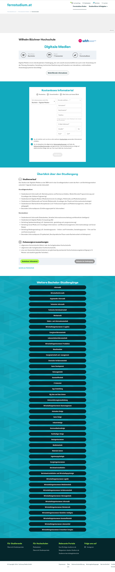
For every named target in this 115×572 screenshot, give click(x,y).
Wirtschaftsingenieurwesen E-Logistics (57, 327)
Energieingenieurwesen (57, 462)
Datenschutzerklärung (78, 564)
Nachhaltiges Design (57, 434)
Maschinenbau (57, 349)
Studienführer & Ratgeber (97, 6)
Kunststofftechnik (57, 377)
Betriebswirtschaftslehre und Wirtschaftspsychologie (57, 473)
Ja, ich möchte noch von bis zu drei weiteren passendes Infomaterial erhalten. (58, 140)
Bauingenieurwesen (57, 439)
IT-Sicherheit (57, 383)
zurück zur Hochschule (26, 268)
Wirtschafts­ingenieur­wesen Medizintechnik (57, 484)
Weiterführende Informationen (57, 73)
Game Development (57, 366)
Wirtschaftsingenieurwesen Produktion (57, 344)
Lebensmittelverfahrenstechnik (57, 338)
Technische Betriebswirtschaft (57, 310)
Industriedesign (57, 422)
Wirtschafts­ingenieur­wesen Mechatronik (57, 507)
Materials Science (57, 451)
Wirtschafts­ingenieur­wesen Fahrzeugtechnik (57, 496)
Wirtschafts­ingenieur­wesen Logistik (57, 479)
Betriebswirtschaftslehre (57, 468)
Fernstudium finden (79, 6)
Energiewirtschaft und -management (57, 355)
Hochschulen (63, 139)
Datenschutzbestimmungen (42, 146)
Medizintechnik (57, 445)
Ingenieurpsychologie (57, 456)
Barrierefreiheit (105, 564)
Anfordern (57, 155)
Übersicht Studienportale (15, 547)
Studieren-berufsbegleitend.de (69, 553)
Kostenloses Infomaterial (30, 261)
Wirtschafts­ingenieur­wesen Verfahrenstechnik (57, 490)
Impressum (62, 564)
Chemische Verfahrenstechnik (57, 360)
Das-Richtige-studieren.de (67, 547)
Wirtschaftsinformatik (57, 293)
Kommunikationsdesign (57, 428)
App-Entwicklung (57, 389)
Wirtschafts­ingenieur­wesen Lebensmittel (57, 524)
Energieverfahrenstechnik (57, 332)
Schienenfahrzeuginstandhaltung (57, 400)
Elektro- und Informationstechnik (57, 321)
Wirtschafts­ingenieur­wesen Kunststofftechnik (57, 518)
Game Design (57, 417)
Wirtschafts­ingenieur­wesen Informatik (57, 501)
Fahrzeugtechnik (57, 372)
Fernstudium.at (11, 11)
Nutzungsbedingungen (60, 144)
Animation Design (57, 411)
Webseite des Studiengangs (84, 261)
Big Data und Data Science (57, 394)
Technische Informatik (57, 304)
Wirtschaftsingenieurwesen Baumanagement (58, 406)
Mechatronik (58, 315)
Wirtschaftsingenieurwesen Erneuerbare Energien (57, 530)
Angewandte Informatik (57, 299)
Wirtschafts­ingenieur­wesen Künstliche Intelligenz (57, 513)
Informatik (57, 287)
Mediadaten (37, 547)
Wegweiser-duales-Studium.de (69, 550)
